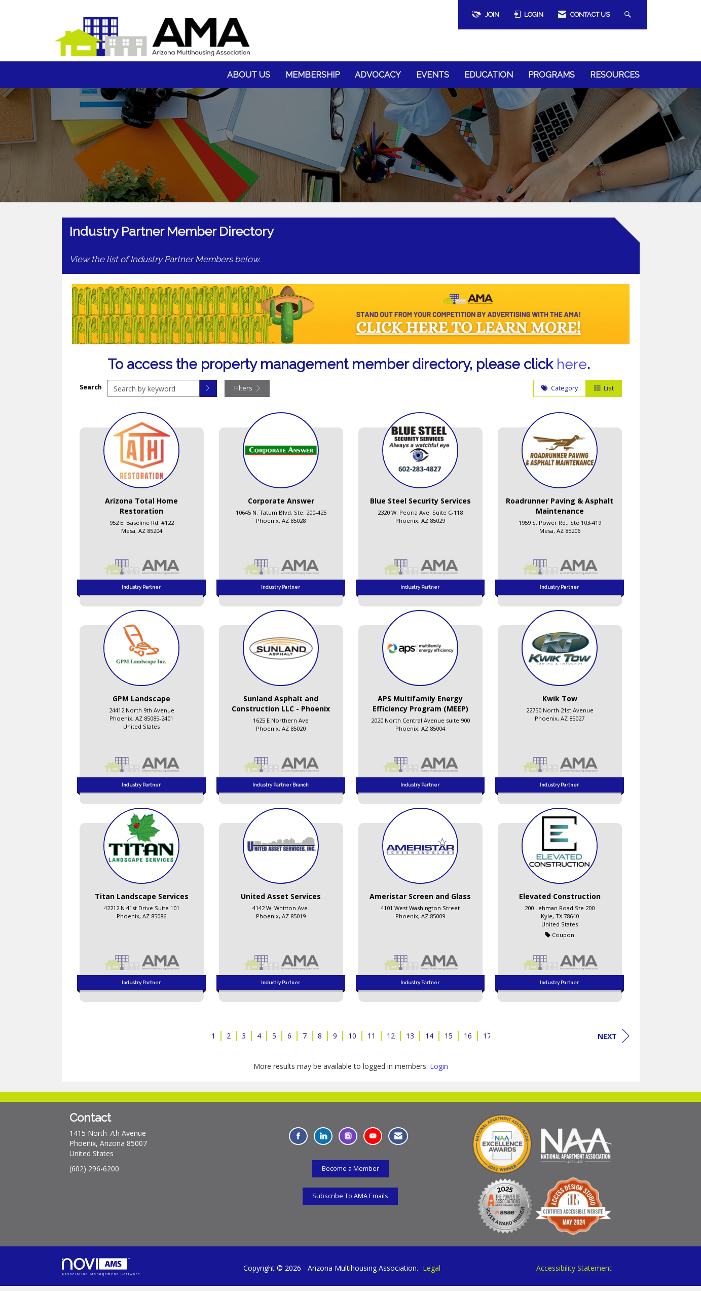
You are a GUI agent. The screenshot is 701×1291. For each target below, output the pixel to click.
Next (614, 1041)
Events (432, 75)
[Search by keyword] (153, 393)
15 (449, 1041)
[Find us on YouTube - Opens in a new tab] (372, 1141)
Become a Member (350, 1173)
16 (468, 1041)
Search (91, 391)
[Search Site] (629, 15)
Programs (551, 75)
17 (487, 1041)
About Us (248, 75)
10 (352, 1041)
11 (371, 1041)
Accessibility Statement (574, 1273)
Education (488, 75)
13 (410, 1041)
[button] (208, 393)
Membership (312, 75)
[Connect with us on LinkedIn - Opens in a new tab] (323, 1141)
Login (439, 1071)
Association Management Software (101, 1272)
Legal (431, 1273)
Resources (615, 75)
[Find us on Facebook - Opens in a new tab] (298, 1141)
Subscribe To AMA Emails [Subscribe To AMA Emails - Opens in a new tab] (350, 1200)
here (572, 369)
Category (559, 393)
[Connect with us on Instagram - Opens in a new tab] (348, 1141)
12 (391, 1041)
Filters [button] (247, 393)
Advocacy (378, 75)
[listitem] (141, 511)
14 (429, 1041)
